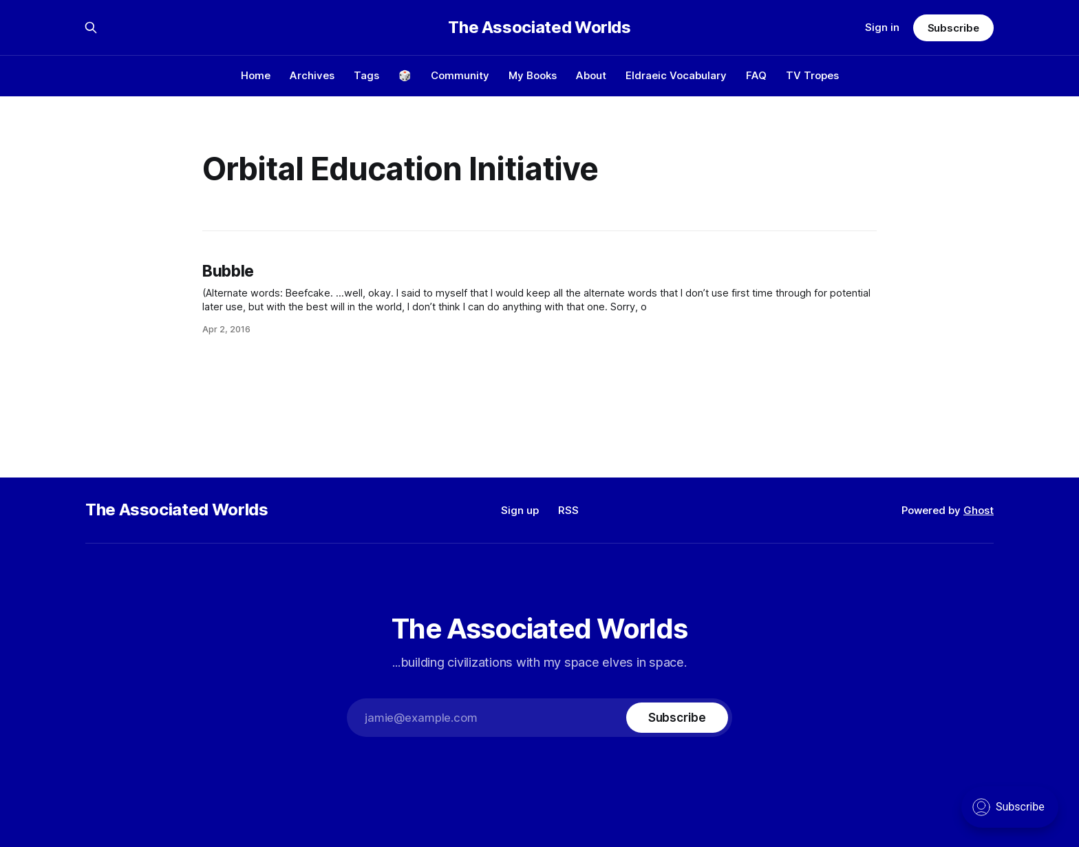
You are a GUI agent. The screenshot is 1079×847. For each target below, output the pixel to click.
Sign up (520, 510)
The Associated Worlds (539, 27)
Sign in (882, 27)
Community (460, 75)
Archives (312, 75)
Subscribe (953, 27)
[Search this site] (91, 28)
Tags (366, 75)
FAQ (756, 75)
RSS (568, 510)
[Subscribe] (677, 718)
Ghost (978, 510)
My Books (533, 75)
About (591, 75)
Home (255, 75)
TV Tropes (812, 75)
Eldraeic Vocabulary (676, 75)
